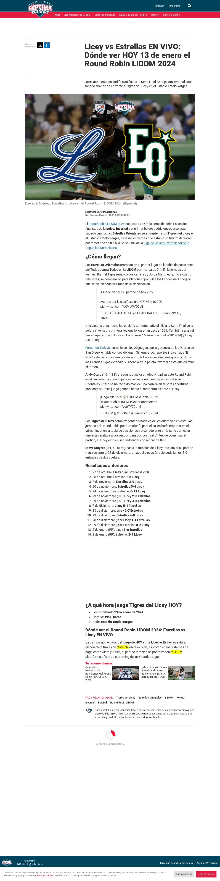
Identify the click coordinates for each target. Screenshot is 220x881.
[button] (40, 45)
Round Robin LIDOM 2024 (107, 224)
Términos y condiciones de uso (176, 862)
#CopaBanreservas (143, 402)
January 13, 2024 (146, 413)
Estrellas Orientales (150, 697)
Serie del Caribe (171, 14)
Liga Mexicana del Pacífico (133, 14)
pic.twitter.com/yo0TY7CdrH (120, 406)
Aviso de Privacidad (207, 862)
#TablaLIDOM (148, 397)
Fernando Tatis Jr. (98, 348)
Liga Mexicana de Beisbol (77, 14)
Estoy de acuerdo (206, 874)
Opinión (155, 14)
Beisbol (102, 702)
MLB (57, 14)
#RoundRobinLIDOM (114, 402)
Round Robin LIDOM (122, 702)
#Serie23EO (154, 302)
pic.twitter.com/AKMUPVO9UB (122, 306)
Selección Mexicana (105, 14)
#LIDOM (132, 397)
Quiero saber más (183, 874)
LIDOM (169, 697)
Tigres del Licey (125, 697)
